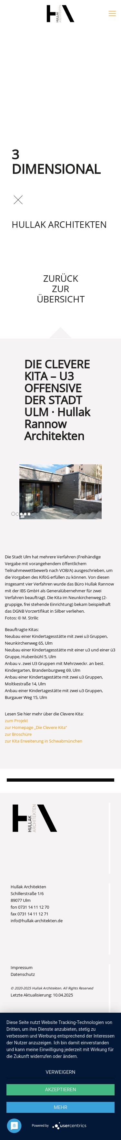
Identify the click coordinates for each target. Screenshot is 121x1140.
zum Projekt (16, 720)
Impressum (22, 967)
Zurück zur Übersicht (61, 288)
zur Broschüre (18, 734)
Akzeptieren (60, 1089)
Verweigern (61, 1072)
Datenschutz (23, 974)
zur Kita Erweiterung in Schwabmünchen (43, 741)
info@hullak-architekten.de (37, 921)
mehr (60, 1107)
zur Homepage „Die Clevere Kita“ (36, 727)
